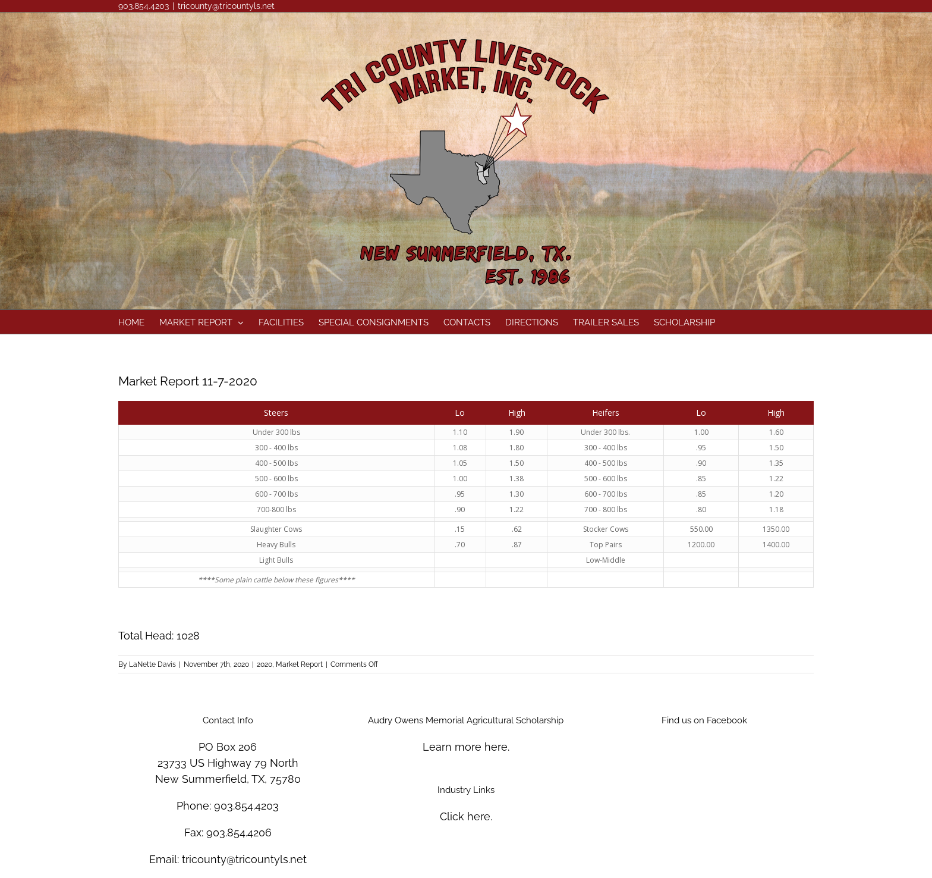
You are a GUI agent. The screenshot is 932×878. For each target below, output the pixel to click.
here (496, 747)
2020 (264, 664)
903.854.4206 (239, 832)
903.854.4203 (246, 805)
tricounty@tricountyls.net (226, 6)
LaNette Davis (152, 664)
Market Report (299, 664)
